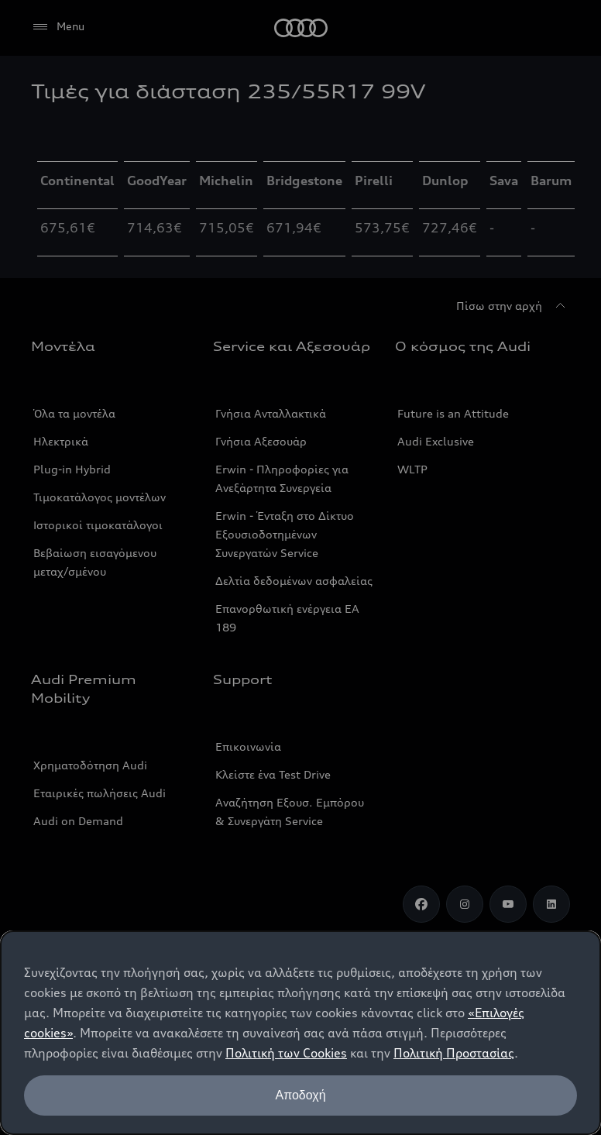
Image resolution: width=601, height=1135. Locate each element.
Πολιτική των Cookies (286, 1053)
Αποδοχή (300, 1095)
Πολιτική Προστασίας (453, 1053)
